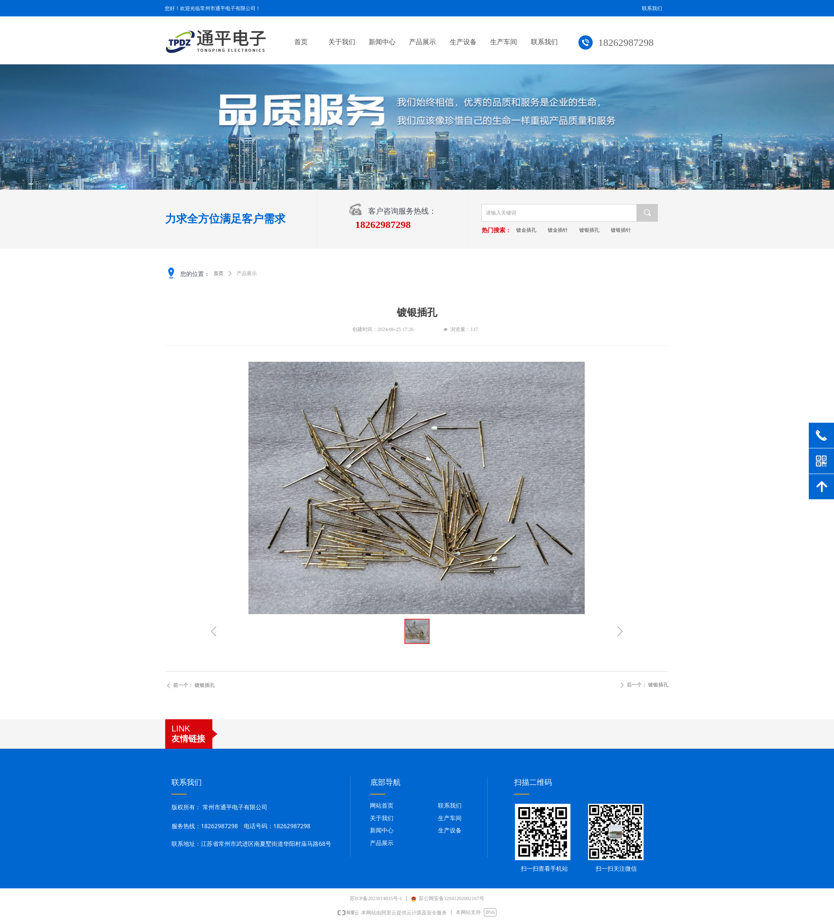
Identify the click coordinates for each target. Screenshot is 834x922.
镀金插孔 (546, 230)
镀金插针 (578, 230)
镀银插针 (641, 230)
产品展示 (247, 273)
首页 (219, 273)
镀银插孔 (609, 230)
